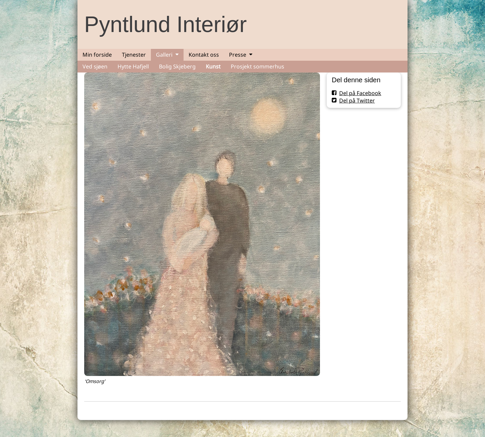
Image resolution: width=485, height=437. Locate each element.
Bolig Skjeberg (177, 66)
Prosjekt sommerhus (257, 66)
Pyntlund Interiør (165, 24)
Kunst (213, 66)
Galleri (164, 54)
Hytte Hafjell (133, 66)
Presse (237, 54)
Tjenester (134, 54)
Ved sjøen (95, 66)
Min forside (97, 54)
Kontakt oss (204, 54)
